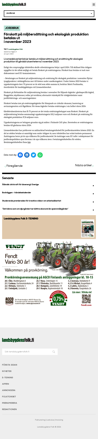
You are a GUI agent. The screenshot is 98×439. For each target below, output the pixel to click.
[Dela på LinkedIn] (26, 155)
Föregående (13, 166)
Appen (5, 384)
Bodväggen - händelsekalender (48, 193)
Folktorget (9, 397)
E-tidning (7, 378)
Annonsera (8, 390)
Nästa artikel (84, 165)
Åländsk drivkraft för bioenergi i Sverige (48, 185)
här (29, 142)
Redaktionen (9, 409)
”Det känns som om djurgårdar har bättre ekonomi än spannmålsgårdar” (48, 209)
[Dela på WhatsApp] (40, 155)
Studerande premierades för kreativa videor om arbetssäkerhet (48, 201)
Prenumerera (9, 403)
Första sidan (9, 365)
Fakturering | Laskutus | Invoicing (49, 420)
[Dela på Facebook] (20, 155)
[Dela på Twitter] (33, 155)
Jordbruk (12, 28)
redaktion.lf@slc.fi (10, 52)
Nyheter (7, 371)
